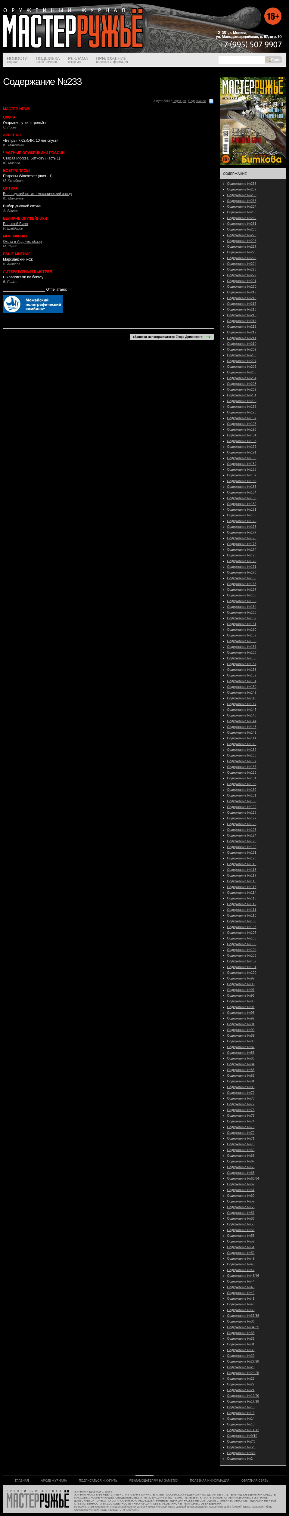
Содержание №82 (240, 1075)
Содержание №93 (240, 1012)
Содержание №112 (241, 904)
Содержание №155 (241, 658)
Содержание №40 (240, 1304)
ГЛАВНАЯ (22, 1480)
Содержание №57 (240, 1212)
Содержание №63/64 (243, 1178)
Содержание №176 (241, 538)
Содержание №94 (240, 1007)
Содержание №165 (241, 601)
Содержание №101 (241, 967)
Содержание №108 (241, 927)
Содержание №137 (241, 761)
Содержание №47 (240, 1270)
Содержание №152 (241, 675)
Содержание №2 (240, 1458)
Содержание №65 (240, 1172)
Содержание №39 (240, 1310)
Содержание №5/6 (241, 1447)
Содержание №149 (241, 692)
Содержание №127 (241, 818)
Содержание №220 (241, 286)
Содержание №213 (241, 326)
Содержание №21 (240, 1390)
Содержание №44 (240, 1281)
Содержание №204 (241, 378)
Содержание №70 (240, 1144)
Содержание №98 (240, 984)
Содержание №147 (241, 704)
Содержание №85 (240, 1058)
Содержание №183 (241, 498)
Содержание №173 (241, 555)
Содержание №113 (241, 898)
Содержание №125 (241, 829)
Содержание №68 (240, 1155)
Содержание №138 (241, 755)
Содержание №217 (241, 303)
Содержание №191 (241, 452)
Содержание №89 (240, 1035)
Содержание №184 (241, 492)
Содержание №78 (240, 1098)
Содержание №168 (241, 584)
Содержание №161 (241, 624)
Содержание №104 (241, 949)
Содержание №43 (240, 1287)
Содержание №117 (241, 875)
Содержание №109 (241, 921)
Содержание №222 (241, 275)
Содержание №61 (240, 1190)
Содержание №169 (241, 578)
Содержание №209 (241, 349)
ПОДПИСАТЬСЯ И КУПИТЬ (98, 1480)
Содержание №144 (241, 721)
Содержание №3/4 (241, 1453)
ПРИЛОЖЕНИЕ (112, 59)
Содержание (197, 101)
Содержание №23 (240, 1378)
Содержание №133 (241, 784)
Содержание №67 (240, 1161)
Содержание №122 (241, 847)
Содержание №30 (240, 1350)
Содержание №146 (241, 709)
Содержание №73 (240, 1127)
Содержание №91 (240, 1024)
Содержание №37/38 (243, 1315)
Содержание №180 (241, 515)
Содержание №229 (241, 235)
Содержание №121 (241, 852)
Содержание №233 (241, 212)
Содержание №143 (241, 727)
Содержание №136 (241, 767)
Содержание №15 (240, 1413)
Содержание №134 (241, 778)
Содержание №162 (241, 618)
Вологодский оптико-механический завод (37, 194)
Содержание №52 (240, 1241)
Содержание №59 (240, 1201)
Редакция (179, 101)
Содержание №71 (240, 1138)
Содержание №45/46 (243, 1275)
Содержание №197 (241, 418)
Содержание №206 (241, 366)
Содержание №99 (240, 978)
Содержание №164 (241, 606)
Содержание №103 (241, 955)
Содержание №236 (241, 195)
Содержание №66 (240, 1167)
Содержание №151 (241, 681)
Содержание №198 (241, 412)
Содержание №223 (241, 269)
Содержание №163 (241, 612)
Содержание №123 (241, 841)
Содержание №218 (241, 298)
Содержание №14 (240, 1418)
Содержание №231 (241, 223)
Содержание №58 (240, 1207)
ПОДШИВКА (48, 59)
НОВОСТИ (17, 59)
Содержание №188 (241, 469)
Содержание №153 (241, 669)
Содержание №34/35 (243, 1327)
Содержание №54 (240, 1230)
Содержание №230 (241, 229)
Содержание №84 (240, 1064)
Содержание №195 (241, 429)
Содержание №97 (240, 990)
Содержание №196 (241, 423)
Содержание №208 (241, 355)
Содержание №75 (240, 1115)
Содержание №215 (241, 315)
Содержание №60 (240, 1195)
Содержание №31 (240, 1344)
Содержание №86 (240, 1052)
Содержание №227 (241, 246)
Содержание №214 (241, 321)
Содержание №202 (241, 389)
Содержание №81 (240, 1081)
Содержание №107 (241, 932)
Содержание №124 (241, 835)
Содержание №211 (241, 338)
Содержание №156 (241, 652)
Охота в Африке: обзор (22, 242)
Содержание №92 (240, 1018)
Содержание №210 (241, 343)
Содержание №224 (241, 263)
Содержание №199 (241, 406)
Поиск (273, 59)
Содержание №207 (241, 361)
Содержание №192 (241, 446)
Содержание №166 (241, 595)
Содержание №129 (241, 807)
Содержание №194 (241, 435)
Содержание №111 (241, 909)
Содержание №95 (240, 1001)
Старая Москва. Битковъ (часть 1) (31, 158)
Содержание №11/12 (243, 1430)
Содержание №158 (241, 641)
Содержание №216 (241, 309)
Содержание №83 (240, 1070)
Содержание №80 (240, 1087)
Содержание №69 (240, 1150)
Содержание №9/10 (242, 1435)
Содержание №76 (240, 1110)
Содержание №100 (241, 972)
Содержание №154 (241, 664)
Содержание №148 (241, 698)
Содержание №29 (240, 1355)
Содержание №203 (241, 383)
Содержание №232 (241, 218)
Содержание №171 (241, 566)
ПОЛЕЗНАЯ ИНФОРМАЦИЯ (209, 1480)
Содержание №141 (241, 738)
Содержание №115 (241, 887)
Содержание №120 (241, 858)
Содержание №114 (241, 892)
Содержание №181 (241, 509)
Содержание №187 (241, 475)
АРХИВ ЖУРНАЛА (54, 1480)
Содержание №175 (241, 544)
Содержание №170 (241, 572)
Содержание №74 (240, 1121)
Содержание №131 (241, 795)
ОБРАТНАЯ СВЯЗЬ (255, 1480)
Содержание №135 (241, 772)
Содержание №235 (241, 201)
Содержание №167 (241, 589)
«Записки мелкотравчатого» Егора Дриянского (172, 336)
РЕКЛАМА (78, 59)
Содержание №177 (241, 532)
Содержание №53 (240, 1235)
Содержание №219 (241, 292)
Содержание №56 (240, 1218)
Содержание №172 (241, 561)
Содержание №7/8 (241, 1441)
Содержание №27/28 (243, 1361)
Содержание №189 (241, 464)
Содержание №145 (241, 715)
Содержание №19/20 (243, 1395)
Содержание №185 (241, 486)
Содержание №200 (241, 401)
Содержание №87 (240, 1047)
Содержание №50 (240, 1253)
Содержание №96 (240, 995)
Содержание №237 (241, 189)
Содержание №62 (240, 1184)
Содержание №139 (241, 749)
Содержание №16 (240, 1407)
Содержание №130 (241, 801)
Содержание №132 (241, 789)
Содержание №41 (240, 1298)
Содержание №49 (240, 1258)
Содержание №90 (240, 1030)
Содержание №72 (240, 1132)
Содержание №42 (240, 1293)
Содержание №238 (241, 183)
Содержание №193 (241, 441)
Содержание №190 (241, 458)
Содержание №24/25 (243, 1373)
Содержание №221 (241, 281)
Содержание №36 (240, 1321)
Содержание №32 (240, 1338)
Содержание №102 (241, 961)
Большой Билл (15, 224)
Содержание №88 (240, 1041)
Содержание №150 (241, 686)
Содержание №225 (241, 258)
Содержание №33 (240, 1333)
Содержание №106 (241, 938)
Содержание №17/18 (243, 1401)
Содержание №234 (241, 206)
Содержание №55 (240, 1224)
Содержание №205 (241, 372)
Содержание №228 (241, 241)
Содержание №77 (240, 1104)
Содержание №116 (241, 881)
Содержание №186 (241, 481)
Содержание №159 (241, 635)
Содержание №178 (241, 526)
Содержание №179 (241, 521)
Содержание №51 (240, 1247)
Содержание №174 (241, 549)
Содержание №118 (241, 869)
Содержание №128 (241, 812)
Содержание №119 (241, 864)
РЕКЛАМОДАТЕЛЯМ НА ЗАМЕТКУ (153, 1480)
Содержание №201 (241, 395)
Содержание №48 (240, 1264)
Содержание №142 (241, 732)
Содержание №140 (241, 744)
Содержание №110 (241, 915)
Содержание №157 (241, 646)
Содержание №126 (241, 824)
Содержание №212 (241, 332)
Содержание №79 (240, 1092)
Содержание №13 (240, 1424)
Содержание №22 (240, 1384)
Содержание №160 (241, 629)
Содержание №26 (240, 1367)
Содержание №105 (241, 944)
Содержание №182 (241, 504)
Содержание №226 (241, 252)
